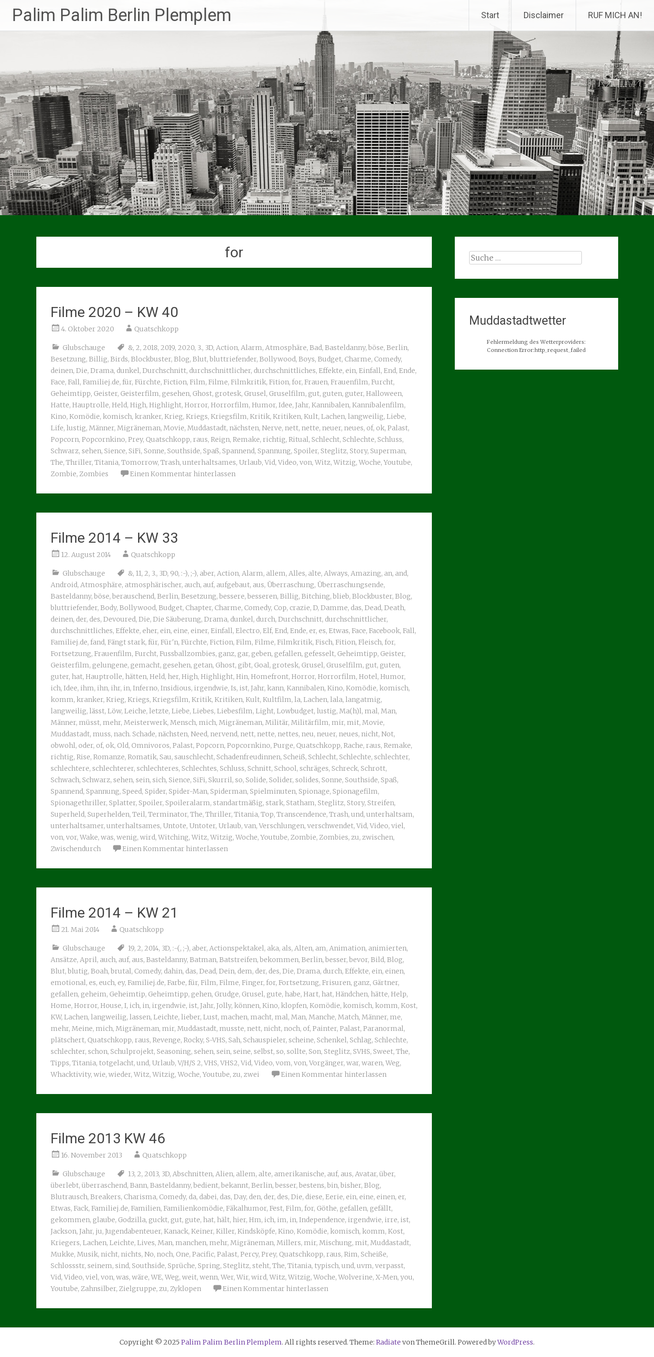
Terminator (167, 814)
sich (159, 780)
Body (108, 607)
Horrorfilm (230, 405)
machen (234, 1017)
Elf (267, 630)
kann (275, 688)
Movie (173, 428)
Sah (234, 1040)
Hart (311, 994)
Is (233, 688)
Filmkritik (248, 382)
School (285, 768)
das (356, 607)
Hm (255, 1219)
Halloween (384, 393)
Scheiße (373, 1254)
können (246, 1005)
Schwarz (65, 451)
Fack (81, 1208)
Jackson (63, 1231)
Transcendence (301, 814)
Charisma (140, 1197)
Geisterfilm (139, 393)
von (306, 462)
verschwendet (330, 825)
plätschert (68, 1040)
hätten (136, 676)
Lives (146, 1242)
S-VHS (215, 1040)
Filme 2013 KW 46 (108, 1138)
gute (274, 994)
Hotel (368, 676)
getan (203, 665)
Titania (106, 462)
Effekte (331, 370)
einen (394, 971)
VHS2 (229, 1063)
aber (207, 573)
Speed (132, 791)
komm (62, 699)
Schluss (389, 439)
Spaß (211, 451)
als (286, 948)
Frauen (316, 382)
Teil (138, 814)
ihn (102, 688)
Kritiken (287, 416)
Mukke (62, 1254)
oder (85, 745)
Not (387, 734)
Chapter (198, 607)
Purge (283, 745)
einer (199, 630)
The (57, 462)
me (395, 1017)
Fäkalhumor (246, 1208)
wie (100, 1074)
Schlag (361, 1040)
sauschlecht (194, 757)
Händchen (351, 994)
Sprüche (181, 1265)
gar (242, 653)
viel (397, 825)
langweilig (366, 416)
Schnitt (259, 768)
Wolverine (355, 1277)
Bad (316, 347)
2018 (150, 347)
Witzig (344, 462)
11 (138, 573)
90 (174, 573)
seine (242, 1051)
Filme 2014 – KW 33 (114, 537)
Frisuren (336, 982)
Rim (351, 1254)
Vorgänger (326, 1063)
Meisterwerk (145, 722)
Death (394, 607)
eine (180, 630)
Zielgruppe (137, 1288)
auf (208, 584)
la (297, 699)
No (149, 1254)
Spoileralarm (187, 803)
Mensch (183, 722)
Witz (323, 462)
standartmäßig (238, 803)
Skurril (220, 780)
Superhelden (108, 814)
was (107, 837)
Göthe (327, 1208)
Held (119, 405)
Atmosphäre (286, 347)
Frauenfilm (349, 382)
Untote (174, 825)
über (386, 1174)
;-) (194, 573)
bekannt (234, 1185)
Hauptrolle (90, 405)
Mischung (335, 1242)
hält (223, 1219)
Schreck (345, 768)
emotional (68, 982)
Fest (276, 1208)
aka (273, 948)
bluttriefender (233, 359)
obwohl (63, 745)
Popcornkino (103, 439)
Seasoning (174, 1051)
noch (292, 1028)
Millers (289, 1242)
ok (380, 428)
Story (358, 451)
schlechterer (113, 768)
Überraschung (290, 584)
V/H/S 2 (189, 1063)
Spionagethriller (78, 803)
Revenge (166, 1040)
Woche (370, 462)
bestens (311, 1185)
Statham (300, 803)
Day (240, 1197)
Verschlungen (281, 825)
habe (292, 994)
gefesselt (319, 653)
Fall (74, 382)
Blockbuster (151, 359)
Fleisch (370, 642)
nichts (131, 1254)
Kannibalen (330, 405)
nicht (369, 734)
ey (121, 982)
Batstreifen (238, 959)
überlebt (65, 1185)
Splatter (122, 803)
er (312, 630)
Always (336, 573)
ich (56, 688)
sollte (296, 1051)
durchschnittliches (285, 370)
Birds (119, 359)
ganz (226, 653)
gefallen (287, 653)
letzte (159, 711)
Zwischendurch (76, 848)
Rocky (193, 1040)
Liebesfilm (235, 711)
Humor (264, 405)
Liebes (203, 711)
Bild (377, 959)
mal (371, 711)
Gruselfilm (287, 393)
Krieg (173, 416)
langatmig (363, 699)
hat (77, 676)
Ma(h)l (350, 711)
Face (58, 382)
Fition (279, 382)
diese (313, 1197)
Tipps (60, 1063)
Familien (146, 1208)
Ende (407, 370)
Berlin (396, 347)
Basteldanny (345, 347)
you (406, 1277)
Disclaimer (544, 15)
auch (192, 584)
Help (399, 994)
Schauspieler (264, 1040)
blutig (78, 971)
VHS (210, 1063)
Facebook (384, 630)
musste (231, 1028)
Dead (373, 607)
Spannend (238, 451)
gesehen (176, 393)
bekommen (279, 959)
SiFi (135, 451)
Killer (225, 1231)
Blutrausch (69, 1197)
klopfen (294, 1005)
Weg (393, 1063)
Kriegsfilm (229, 416)
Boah (99, 971)
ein (350, 370)
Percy (249, 1254)
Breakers (105, 1197)
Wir (242, 1277)
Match (348, 1017)
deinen (62, 370)
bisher (351, 1185)
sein (143, 780)
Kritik (260, 416)
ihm (87, 688)
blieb (341, 596)
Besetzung (68, 359)
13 (131, 1174)
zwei (251, 1074)
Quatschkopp (156, 329)
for (296, 382)
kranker (148, 416)
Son (315, 1051)
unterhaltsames (209, 462)
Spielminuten (273, 791)
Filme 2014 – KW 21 (114, 912)
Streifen (380, 803)
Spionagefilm (355, 791)
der (81, 619)
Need (199, 734)
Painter (324, 1028)
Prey (135, 439)
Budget (330, 359)
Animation (347, 948)
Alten (303, 948)
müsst (89, 722)
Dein (227, 971)
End (390, 370)
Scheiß (294, 757)
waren (372, 1063)
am (320, 948)
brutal (121, 971)
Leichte (165, 1017)
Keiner (202, 1231)
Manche (322, 1017)
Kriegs (197, 416)
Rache (353, 745)
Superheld (68, 814)
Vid (270, 462)
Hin (242, 676)
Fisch (323, 642)
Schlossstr (68, 1265)
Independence (322, 1219)
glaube (104, 1219)
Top (267, 814)
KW (56, 1017)
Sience (115, 451)
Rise (83, 757)
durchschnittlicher (220, 370)
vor (71, 837)
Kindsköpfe (256, 1231)
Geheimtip (127, 994)
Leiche (135, 711)
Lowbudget (295, 711)
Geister (106, 393)
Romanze (109, 757)
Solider (280, 780)
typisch (326, 1265)
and (401, 573)
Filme (218, 382)
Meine (82, 1028)
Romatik (142, 757)
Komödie (84, 416)
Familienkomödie (193, 1208)
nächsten (244, 428)
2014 (151, 948)
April (88, 959)
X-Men (386, 1277)
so (239, 780)
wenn (209, 1277)
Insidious (176, 688)
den (255, 1197)
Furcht (382, 382)
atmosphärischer (153, 584)
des (94, 619)
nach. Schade (134, 734)
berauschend (133, 596)
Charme (357, 359)
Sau (166, 757)
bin (332, 1185)
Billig (98, 359)
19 (131, 948)
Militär (276, 722)
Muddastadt (206, 428)
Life (57, 428)
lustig (76, 428)
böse (376, 347)
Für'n (169, 642)
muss (102, 734)
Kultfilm (277, 699)
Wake (89, 837)
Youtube (397, 462)
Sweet (383, 1051)
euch (107, 982)
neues (354, 428)
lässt (97, 711)
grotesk (228, 393)
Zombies (93, 474)
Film (197, 382)
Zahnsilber (98, 1288)
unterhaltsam (389, 814)
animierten (387, 948)
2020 (186, 347)
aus (258, 584)
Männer (101, 428)
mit (353, 722)
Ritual (299, 439)
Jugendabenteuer (133, 1231)
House (110, 1005)
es (322, 630)
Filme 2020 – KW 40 (114, 312)
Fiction (175, 382)
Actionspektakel (236, 948)
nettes (288, 734)
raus (200, 439)
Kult (311, 416)
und (357, 814)
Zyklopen (185, 1288)
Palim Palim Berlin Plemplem (121, 15)
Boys (307, 359)
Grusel (255, 393)
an (388, 573)
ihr (115, 688)
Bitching (315, 596)
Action (227, 347)
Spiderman (228, 791)
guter (354, 393)
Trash (170, 462)
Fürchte (148, 382)
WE (156, 1277)
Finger (252, 982)
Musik (87, 1254)
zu (355, 837)
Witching (173, 837)
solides (307, 780)
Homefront (270, 676)
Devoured (119, 619)
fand (97, 642)
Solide (256, 780)
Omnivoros (150, 745)
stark (274, 803)
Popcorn (65, 439)
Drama (102, 370)
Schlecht (325, 439)
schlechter (391, 757)
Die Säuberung (177, 619)
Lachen (333, 416)
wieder (119, 1074)
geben (261, 653)
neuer (331, 428)
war (352, 1063)
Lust (210, 1017)
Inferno (145, 688)
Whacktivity (71, 1074)
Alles (297, 573)
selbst (263, 1051)
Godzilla (132, 1219)
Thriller (79, 462)
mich (207, 722)
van (250, 825)
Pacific (203, 1254)
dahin (173, 971)
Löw (114, 711)
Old (123, 745)
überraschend (104, 1185)
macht (261, 1017)
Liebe (395, 416)
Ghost (202, 393)
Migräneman (139, 428)
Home (61, 1005)
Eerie (334, 1197)
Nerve (272, 428)
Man (388, 711)
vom (283, 1063)
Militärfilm (310, 722)
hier (239, 1219)
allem (276, 573)
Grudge (226, 994)
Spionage (314, 791)
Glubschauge (84, 347)
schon (97, 1051)
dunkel (128, 370)
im (282, 1219)
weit (189, 1277)
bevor (358, 959)
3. (199, 347)
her (173, 676)
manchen (190, 1242)
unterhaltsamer (77, 825)
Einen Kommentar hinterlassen (183, 474)
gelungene (110, 665)
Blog (182, 359)
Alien (224, 1174)
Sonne (154, 451)
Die (81, 370)
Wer (227, 1277)
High (138, 405)
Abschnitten (192, 1174)
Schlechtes (199, 768)
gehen (201, 994)
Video (287, 462)
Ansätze (64, 959)
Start (490, 15)
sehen (91, 451)
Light (265, 711)
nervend (223, 734)
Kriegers (65, 1242)
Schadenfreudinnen (248, 757)
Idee (285, 405)
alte (314, 573)
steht (260, 1265)
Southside (183, 451)
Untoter (202, 825)
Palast (397, 428)
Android (64, 584)
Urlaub (250, 462)
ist (243, 688)
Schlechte (359, 439)
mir (338, 722)
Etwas (339, 630)
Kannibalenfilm (378, 405)
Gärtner (385, 982)
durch (265, 619)
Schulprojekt (132, 1051)
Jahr (302, 405)
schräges (314, 768)
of (369, 428)
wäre (140, 1277)
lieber (190, 1017)
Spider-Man (188, 791)
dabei (208, 1197)
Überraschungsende (350, 584)
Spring (209, 1265)
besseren (262, 596)
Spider (155, 791)
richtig (274, 439)
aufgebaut (233, 584)
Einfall (370, 370)
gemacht (145, 665)
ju (99, 1231)
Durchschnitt (164, 370)
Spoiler (306, 451)
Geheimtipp (71, 393)
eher (149, 630)
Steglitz (334, 451)
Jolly (223, 1005)
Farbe (176, 982)
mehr (112, 722)
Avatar (365, 1174)
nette (310, 428)
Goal (261, 665)
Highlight (165, 405)
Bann (138, 1185)
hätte (379, 994)
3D (209, 347)
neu (307, 734)
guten (332, 393)
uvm (364, 1265)
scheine (301, 1040)
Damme (334, 607)
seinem (99, 1265)
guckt (158, 1219)
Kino (58, 416)
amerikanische (299, 1174)
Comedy (387, 359)
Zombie (63, 474)
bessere (232, 596)
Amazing (366, 573)
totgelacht (116, 1063)
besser (335, 959)
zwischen (377, 837)
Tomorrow (139, 462)
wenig (127, 837)
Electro (248, 630)
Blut (200, 359)
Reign (220, 439)
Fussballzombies (187, 653)
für (127, 382)
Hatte (60, 405)
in (126, 688)
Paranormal (383, 1028)
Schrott (373, 768)
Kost (408, 1005)
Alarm (251, 347)
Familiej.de (101, 382)
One (182, 1254)
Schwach (65, 780)
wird (147, 837)
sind (122, 1265)
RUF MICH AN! (615, 15)
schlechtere (70, 768)
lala (336, 699)
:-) (184, 573)
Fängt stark (126, 642)
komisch (117, 416)
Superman (387, 451)
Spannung (274, 451)
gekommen (70, 1219)
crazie (299, 607)
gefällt (380, 1208)
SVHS (361, 1051)
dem (244, 971)
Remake (246, 439)
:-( (176, 948)
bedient (205, 1185)
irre (391, 1219)
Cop (280, 607)
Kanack (176, 1231)
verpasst (389, 1265)
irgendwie (211, 688)
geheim (94, 994)
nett (292, 428)
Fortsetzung (71, 653)
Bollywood (277, 359)
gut (314, 393)
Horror (196, 405)
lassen (139, 1017)
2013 (151, 1174)
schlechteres (158, 768)
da (192, 1197)
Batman (203, 959)
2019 (168, 347)
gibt (244, 665)
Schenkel (332, 1040)
